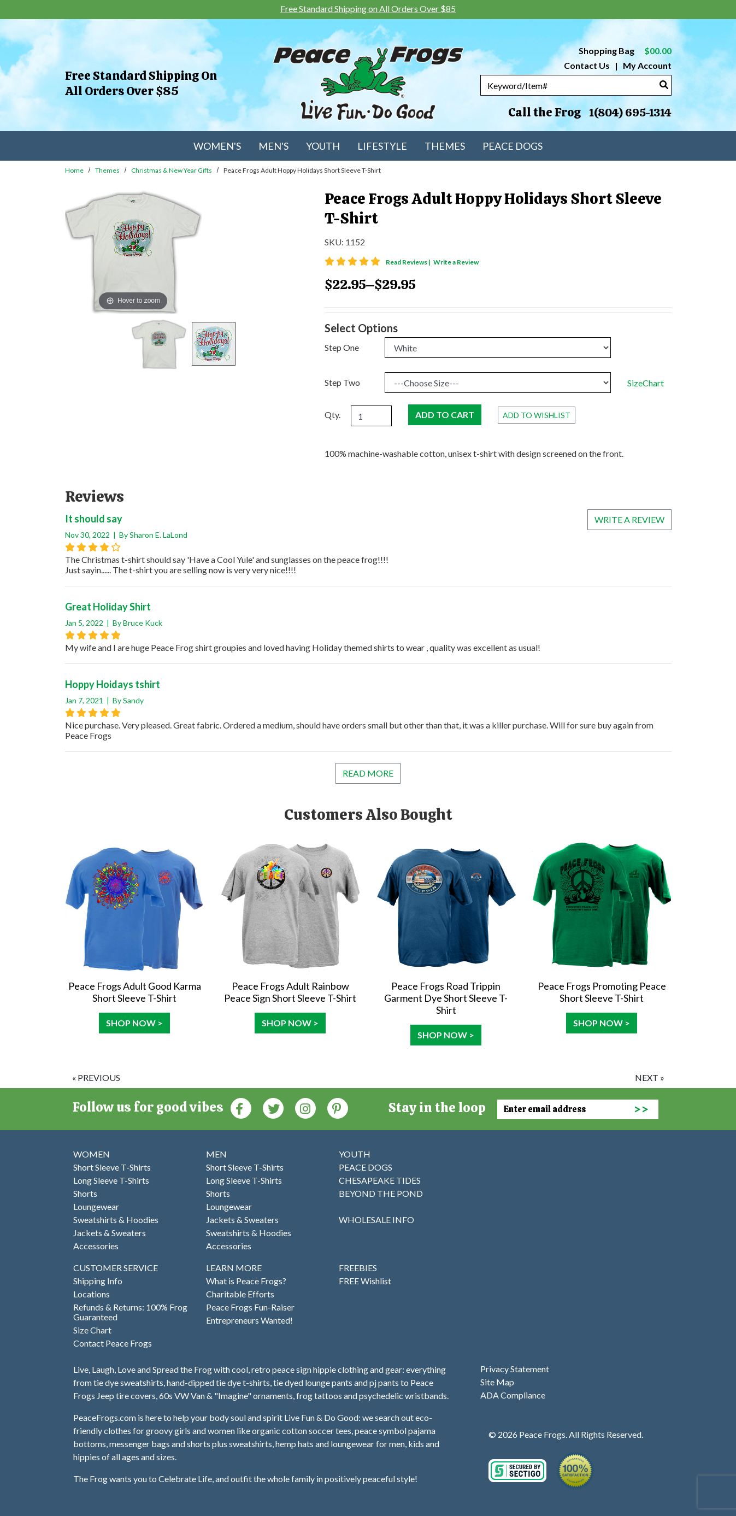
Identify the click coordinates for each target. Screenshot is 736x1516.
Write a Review (456, 262)
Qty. (332, 414)
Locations (91, 1294)
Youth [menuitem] (323, 146)
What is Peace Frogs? (246, 1281)
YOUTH (354, 1154)
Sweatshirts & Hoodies (115, 1219)
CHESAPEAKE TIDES (380, 1180)
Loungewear (96, 1206)
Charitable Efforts (240, 1294)
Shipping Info (97, 1281)
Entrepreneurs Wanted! (249, 1320)
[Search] (664, 84)
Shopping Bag (625, 50)
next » (649, 1077)
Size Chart (92, 1330)
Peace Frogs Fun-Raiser (250, 1307)
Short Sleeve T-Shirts (112, 1167)
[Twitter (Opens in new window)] (273, 1107)
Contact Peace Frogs (112, 1343)
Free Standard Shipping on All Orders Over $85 (141, 83)
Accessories (96, 1246)
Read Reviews (409, 262)
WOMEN (91, 1154)
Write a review (629, 519)
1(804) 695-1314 (630, 112)
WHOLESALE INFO (376, 1219)
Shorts (85, 1193)
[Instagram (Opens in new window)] (305, 1107)
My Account (646, 65)
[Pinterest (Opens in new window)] (338, 1107)
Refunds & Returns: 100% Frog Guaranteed (130, 1312)
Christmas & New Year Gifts (171, 170)
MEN (216, 1154)
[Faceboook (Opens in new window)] (241, 1107)
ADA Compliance (512, 1395)
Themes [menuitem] (445, 146)
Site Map (497, 1382)
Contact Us (587, 65)
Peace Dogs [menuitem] (512, 146)
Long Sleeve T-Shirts (111, 1180)
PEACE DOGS (365, 1167)
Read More (368, 773)
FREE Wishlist (365, 1281)
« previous (96, 1077)
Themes (107, 170)
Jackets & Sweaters (109, 1232)
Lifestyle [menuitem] (382, 146)
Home (74, 170)
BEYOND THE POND (381, 1193)
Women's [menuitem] (217, 146)
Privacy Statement (514, 1369)
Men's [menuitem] (273, 146)
